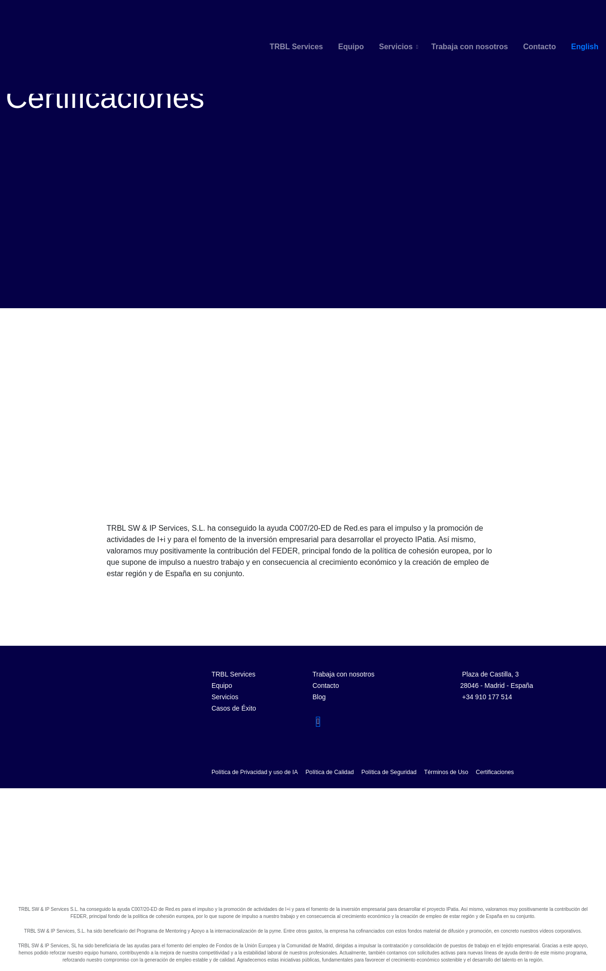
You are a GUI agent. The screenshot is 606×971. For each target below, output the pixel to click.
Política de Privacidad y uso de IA (255, 772)
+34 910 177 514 (487, 697)
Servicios (395, 47)
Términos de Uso (446, 772)
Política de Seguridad (388, 772)
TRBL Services (296, 47)
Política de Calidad (329, 772)
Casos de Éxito (234, 708)
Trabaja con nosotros (469, 47)
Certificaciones (495, 772)
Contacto (539, 47)
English (584, 47)
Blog (319, 697)
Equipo (351, 47)
